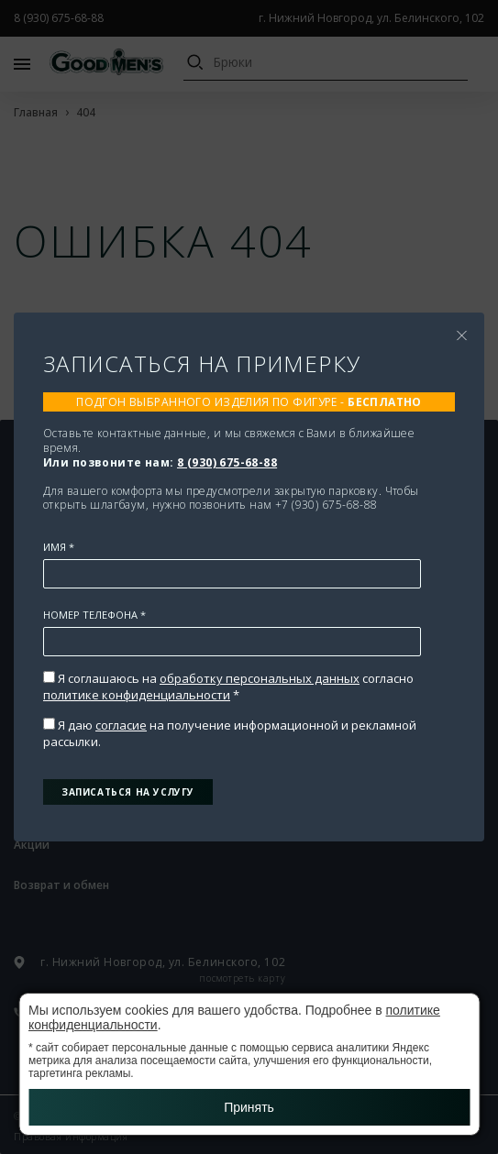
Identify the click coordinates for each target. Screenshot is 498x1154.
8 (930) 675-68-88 (227, 462)
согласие (121, 725)
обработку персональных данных (260, 678)
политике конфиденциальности (136, 695)
